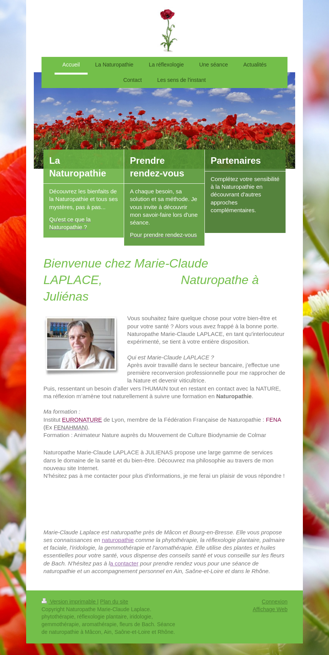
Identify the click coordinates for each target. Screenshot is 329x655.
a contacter (124, 563)
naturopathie (118, 540)
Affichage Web (270, 609)
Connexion (274, 601)
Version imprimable (69, 601)
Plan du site (114, 601)
